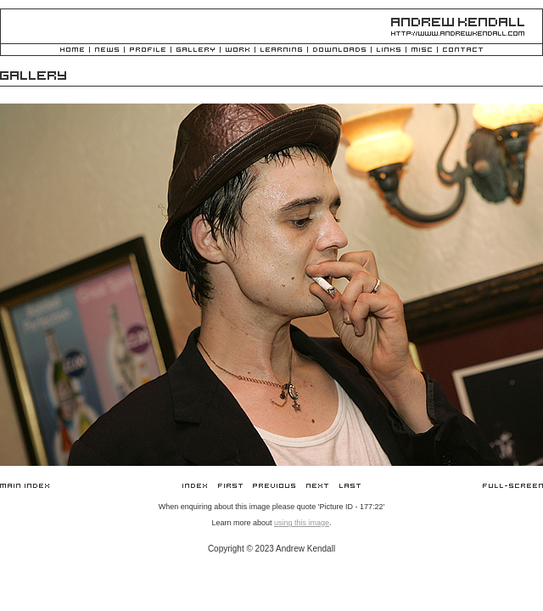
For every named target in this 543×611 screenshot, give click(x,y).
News (107, 50)
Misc (421, 50)
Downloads (339, 50)
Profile (147, 50)
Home (72, 50)
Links (388, 50)
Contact (463, 50)
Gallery (195, 50)
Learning (281, 50)
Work (237, 50)
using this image (301, 523)
